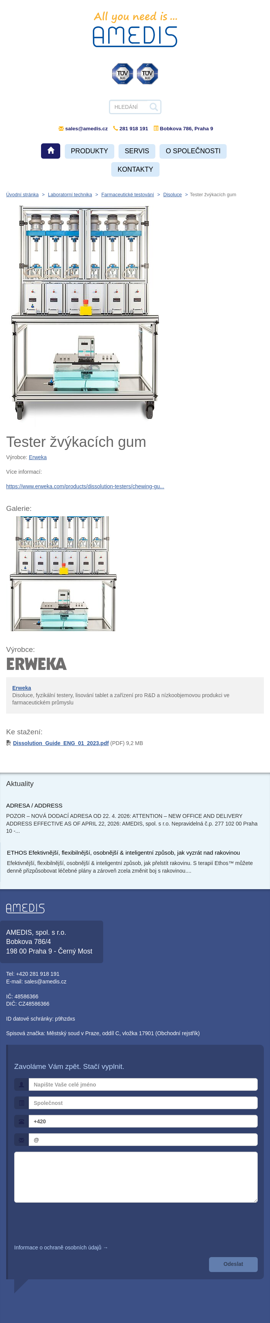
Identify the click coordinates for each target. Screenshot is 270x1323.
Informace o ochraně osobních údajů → (61, 1247)
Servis (137, 151)
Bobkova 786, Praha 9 (183, 128)
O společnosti (193, 151)
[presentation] (72, 1223)
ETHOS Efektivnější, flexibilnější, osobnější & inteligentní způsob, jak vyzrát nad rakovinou (123, 852)
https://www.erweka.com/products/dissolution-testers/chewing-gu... (85, 486)
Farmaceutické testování (127, 194)
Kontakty (135, 169)
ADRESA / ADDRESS (34, 805)
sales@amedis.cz (86, 128)
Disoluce (172, 194)
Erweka (38, 457)
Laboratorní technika (70, 194)
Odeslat (233, 1264)
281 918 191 (130, 128)
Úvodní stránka (22, 194)
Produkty (89, 151)
